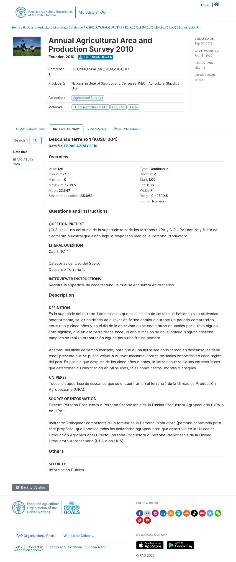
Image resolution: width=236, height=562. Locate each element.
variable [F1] (191, 27)
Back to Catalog (30, 487)
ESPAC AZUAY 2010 (80, 146)
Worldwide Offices (77, 536)
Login (205, 5)
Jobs (18, 547)
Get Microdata (95, 57)
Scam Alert (97, 547)
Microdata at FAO (92, 12)
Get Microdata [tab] (127, 128)
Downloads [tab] (96, 128)
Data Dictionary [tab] (66, 129)
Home (16, 27)
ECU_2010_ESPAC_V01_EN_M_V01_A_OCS (152, 27)
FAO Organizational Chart (35, 536)
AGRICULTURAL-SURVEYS (104, 27)
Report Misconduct (28, 550)
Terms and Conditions (66, 547)
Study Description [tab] (30, 128)
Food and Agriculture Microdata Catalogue (53, 27)
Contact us (36, 547)
